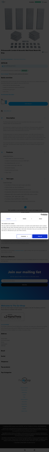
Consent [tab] (9, 218)
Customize (24, 236)
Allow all (40, 236)
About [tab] (40, 218)
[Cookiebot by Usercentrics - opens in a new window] (41, 215)
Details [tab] (24, 218)
